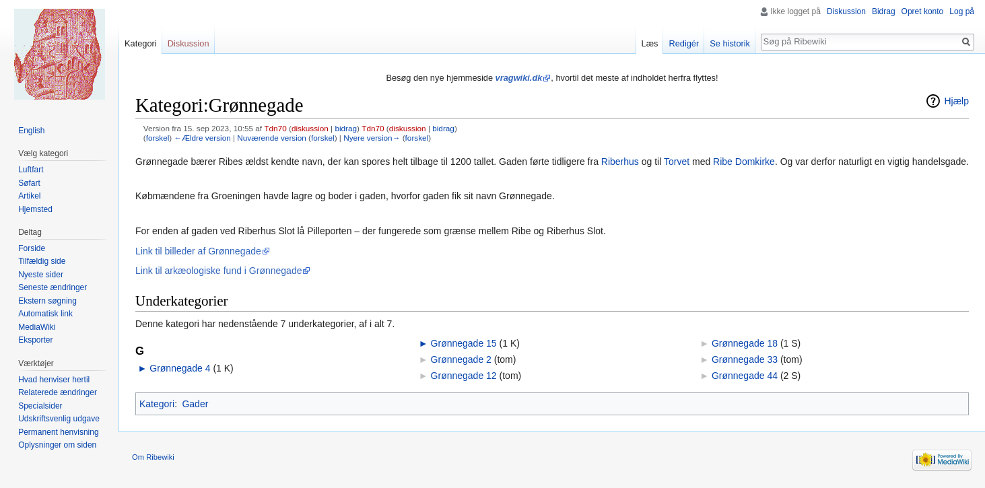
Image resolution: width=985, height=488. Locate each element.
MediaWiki (36, 327)
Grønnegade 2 (461, 359)
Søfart (29, 183)
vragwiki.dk (519, 78)
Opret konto (923, 11)
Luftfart (30, 169)
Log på (961, 11)
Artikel (29, 196)
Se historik (730, 43)
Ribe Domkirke (744, 161)
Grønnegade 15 (464, 343)
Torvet (676, 161)
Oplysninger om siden (57, 445)
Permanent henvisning (58, 432)
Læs (650, 43)
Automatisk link (45, 313)
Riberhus (620, 161)
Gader (195, 403)
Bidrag (883, 11)
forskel (158, 137)
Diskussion (846, 11)
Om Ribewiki (153, 457)
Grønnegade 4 (179, 368)
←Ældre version (202, 137)
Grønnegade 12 (464, 375)
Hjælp (956, 101)
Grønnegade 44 (745, 375)
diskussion (310, 128)
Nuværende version (271, 137)
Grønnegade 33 (745, 359)
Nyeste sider (40, 274)
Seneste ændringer (52, 287)
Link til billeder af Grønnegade (198, 251)
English (31, 130)
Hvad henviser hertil (54, 379)
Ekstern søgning (47, 301)
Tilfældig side (41, 261)
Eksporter (35, 340)
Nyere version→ (371, 137)
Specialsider (40, 406)
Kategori (156, 403)
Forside (31, 248)
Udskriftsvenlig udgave (59, 418)
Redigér (684, 43)
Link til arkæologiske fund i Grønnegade (218, 270)
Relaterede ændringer (57, 392)
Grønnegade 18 (745, 343)
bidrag (346, 128)
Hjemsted (35, 209)
